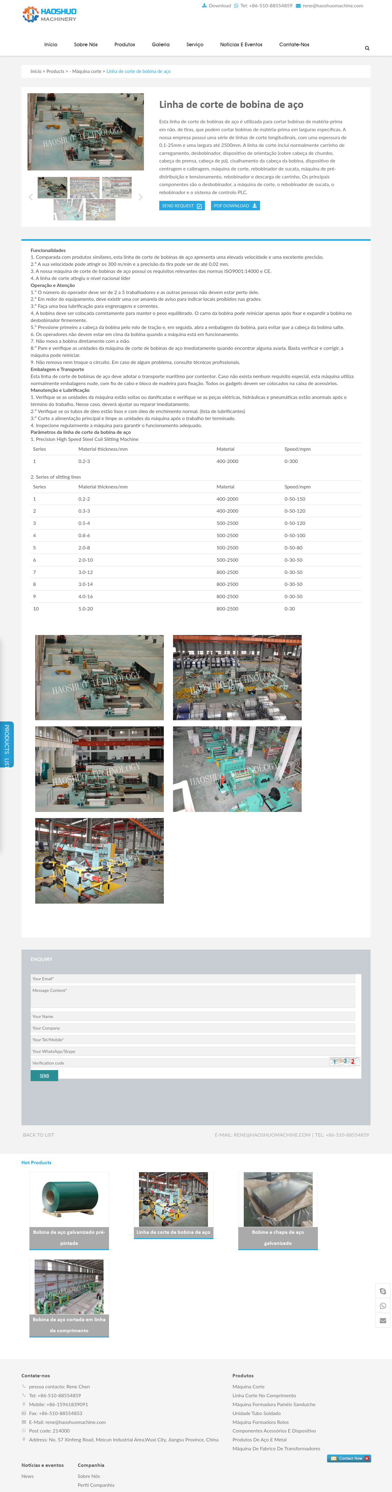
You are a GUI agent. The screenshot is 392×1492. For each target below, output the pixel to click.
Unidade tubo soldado (256, 1324)
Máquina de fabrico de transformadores (276, 1360)
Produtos (125, 43)
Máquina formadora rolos (260, 1333)
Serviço (195, 43)
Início (50, 43)
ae (264, 1483)
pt (256, 1483)
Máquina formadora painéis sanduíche (273, 1316)
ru (249, 1483)
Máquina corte (86, 70)
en (228, 1483)
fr (242, 1483)
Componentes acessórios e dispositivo (274, 1342)
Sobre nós (86, 43)
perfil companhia (96, 1396)
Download (215, 5)
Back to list (38, 1133)
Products (55, 70)
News (27, 1387)
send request (182, 205)
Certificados (91, 1405)
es (235, 1483)
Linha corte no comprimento (264, 1307)
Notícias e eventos (241, 43)
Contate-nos (294, 43)
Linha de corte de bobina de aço (151, 1231)
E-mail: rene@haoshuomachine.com (263, 1133)
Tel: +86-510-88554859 (262, 5)
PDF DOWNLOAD (235, 204)
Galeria (161, 43)
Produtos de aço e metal (259, 1351)
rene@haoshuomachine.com (328, 5)
